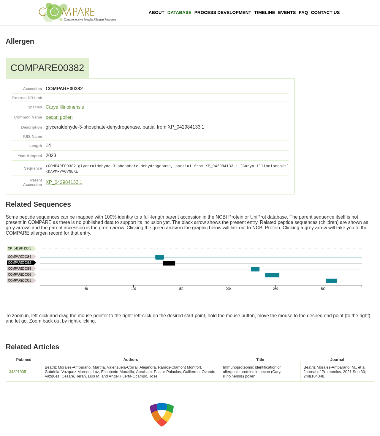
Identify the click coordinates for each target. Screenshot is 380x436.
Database (179, 12)
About (156, 12)
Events (287, 12)
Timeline (264, 12)
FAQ (303, 12)
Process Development (222, 12)
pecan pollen (59, 117)
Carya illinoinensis (65, 107)
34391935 (17, 371)
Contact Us (325, 12)
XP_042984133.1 (64, 182)
